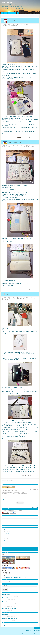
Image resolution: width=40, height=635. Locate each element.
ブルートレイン (6, 529)
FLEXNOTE (7, 25)
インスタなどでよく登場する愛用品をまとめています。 (14, 577)
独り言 (4, 497)
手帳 (30, 24)
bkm (4, 499)
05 (22, 516)
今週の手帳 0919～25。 (15, 142)
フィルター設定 (34, 507)
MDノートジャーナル (7, 533)
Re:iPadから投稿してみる (8, 594)
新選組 (32, 146)
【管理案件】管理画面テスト (9, 540)
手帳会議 (15, 25)
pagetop (37, 628)
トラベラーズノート (18, 146)
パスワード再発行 (34, 505)
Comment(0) (28, 137)
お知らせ (5, 496)
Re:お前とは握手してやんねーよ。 (10, 604)
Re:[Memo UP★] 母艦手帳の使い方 (10, 618)
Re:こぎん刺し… (6, 614)
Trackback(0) (35, 137)
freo (23, 633)
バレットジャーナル (8, 146)
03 (17, 516)
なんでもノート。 (6, 543)
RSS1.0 (4, 624)
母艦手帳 (22, 298)
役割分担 (9, 294)
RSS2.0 (4, 625)
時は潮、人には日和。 (8, 2)
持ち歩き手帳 (28, 298)
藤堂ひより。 (20, 24)
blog (32, 297)
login (38, 630)
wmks (38, 633)
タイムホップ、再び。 (7, 536)
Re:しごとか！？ (6, 597)
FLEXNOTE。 (12, 20)
